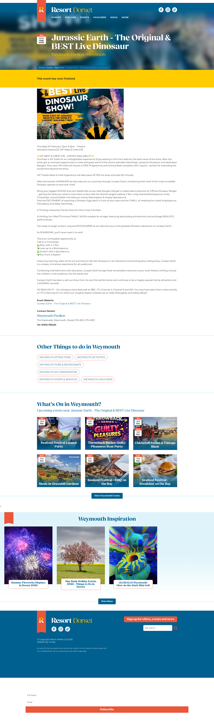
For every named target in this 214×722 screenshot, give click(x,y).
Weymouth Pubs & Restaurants (60, 364)
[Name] (107, 695)
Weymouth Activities (91, 357)
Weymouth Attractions (55, 357)
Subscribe (107, 709)
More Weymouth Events (107, 496)
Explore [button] (70, 17)
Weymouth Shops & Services (58, 379)
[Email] (107, 702)
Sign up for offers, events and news (150, 619)
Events (84, 17)
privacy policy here (196, 717)
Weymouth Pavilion (68, 55)
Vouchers (99, 17)
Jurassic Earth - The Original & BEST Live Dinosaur (64, 303)
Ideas (114, 17)
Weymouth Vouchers (98, 379)
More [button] (125, 17)
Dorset (56, 17)
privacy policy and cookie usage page (72, 651)
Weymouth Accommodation (58, 372)
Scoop (52, 642)
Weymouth (59, 68)
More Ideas (107, 601)
